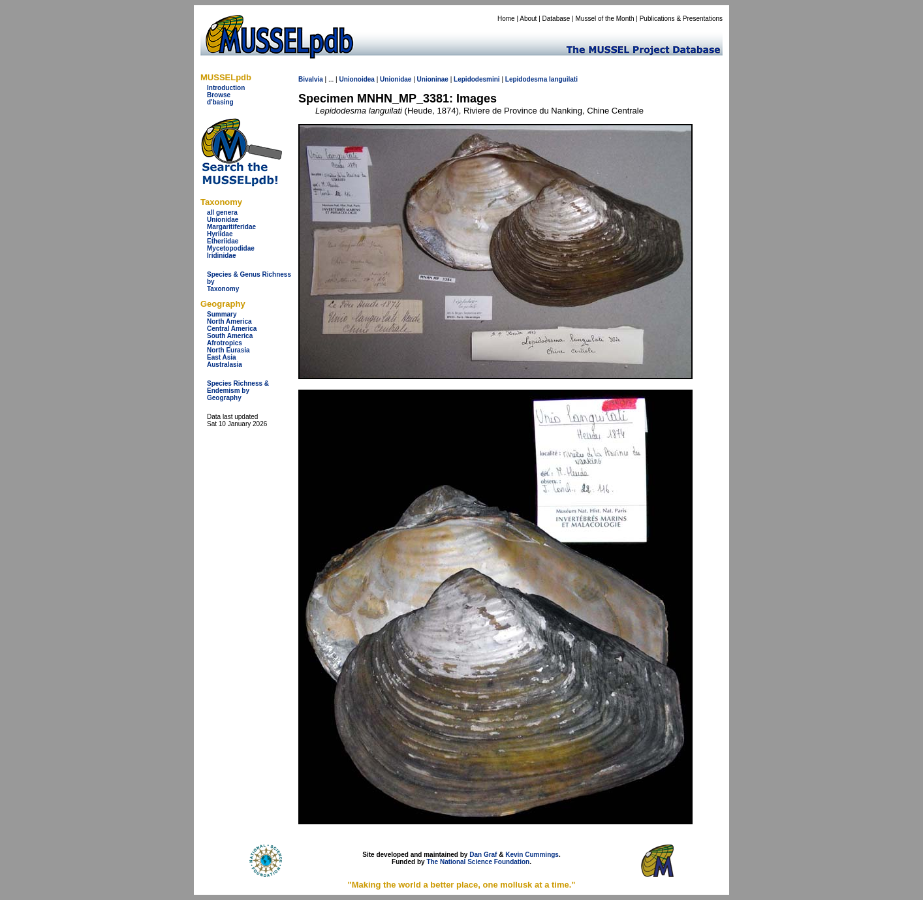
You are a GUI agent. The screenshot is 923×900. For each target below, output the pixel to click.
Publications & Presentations (681, 18)
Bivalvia (310, 79)
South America (230, 335)
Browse (218, 95)
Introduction (226, 87)
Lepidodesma (526, 79)
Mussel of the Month (605, 18)
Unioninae (432, 79)
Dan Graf (483, 854)
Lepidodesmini (477, 79)
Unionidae (222, 219)
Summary (222, 314)
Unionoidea (356, 79)
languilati (563, 79)
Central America (232, 328)
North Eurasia (228, 350)
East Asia (221, 357)
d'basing (220, 102)
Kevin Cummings (532, 854)
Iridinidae (221, 255)
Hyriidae (219, 234)
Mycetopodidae (231, 248)
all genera (222, 212)
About (528, 18)
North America (229, 321)
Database (556, 18)
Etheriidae (222, 241)
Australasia (224, 364)
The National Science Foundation (477, 861)
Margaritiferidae (231, 226)
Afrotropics (224, 343)
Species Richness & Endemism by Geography (238, 390)
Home (506, 18)
